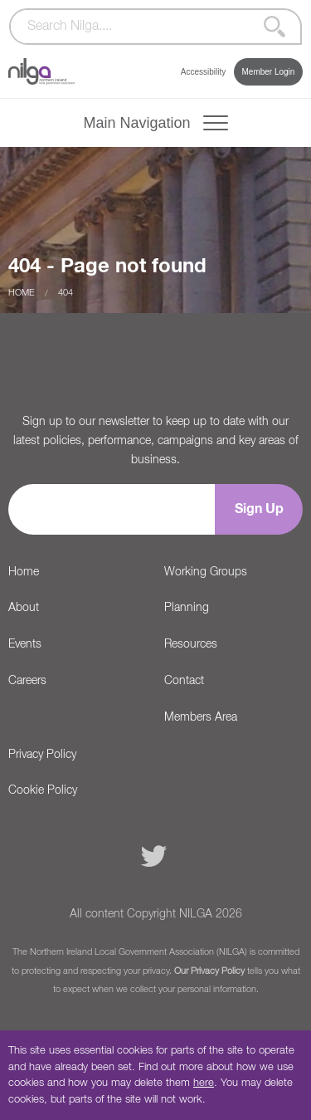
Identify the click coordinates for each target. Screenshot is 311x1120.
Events (24, 644)
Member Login (267, 71)
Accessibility (203, 71)
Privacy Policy (42, 755)
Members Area (200, 717)
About (23, 608)
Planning (186, 608)
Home (21, 292)
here (203, 1083)
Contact (184, 681)
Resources (190, 644)
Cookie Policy (42, 790)
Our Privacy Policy (209, 971)
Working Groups (205, 572)
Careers (27, 681)
